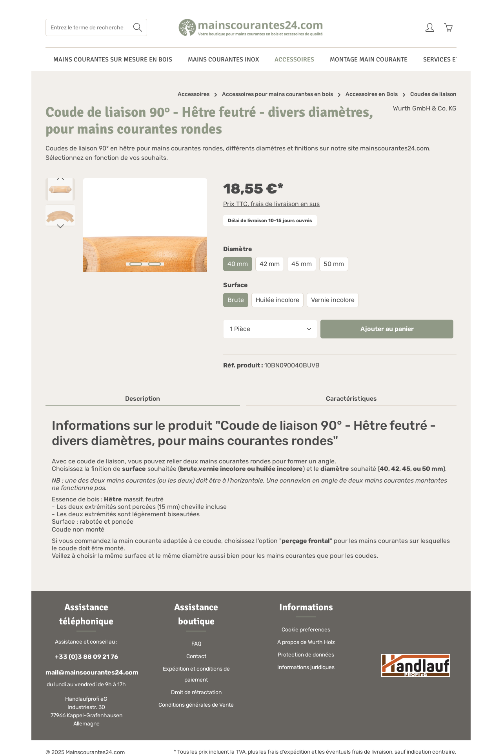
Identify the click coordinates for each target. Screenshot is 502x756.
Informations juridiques (306, 667)
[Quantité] (270, 329)
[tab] (142, 399)
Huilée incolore (277, 300)
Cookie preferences (306, 629)
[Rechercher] (138, 27)
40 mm (237, 264)
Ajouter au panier (387, 329)
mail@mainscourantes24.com (86, 672)
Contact (196, 656)
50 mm (334, 264)
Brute (235, 300)
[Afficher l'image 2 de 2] (154, 264)
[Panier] (448, 27)
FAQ (196, 643)
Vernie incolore (333, 300)
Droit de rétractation (196, 692)
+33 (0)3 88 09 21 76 (86, 656)
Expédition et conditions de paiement (196, 674)
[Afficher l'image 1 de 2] (135, 264)
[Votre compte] (429, 27)
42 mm (270, 264)
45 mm (301, 264)
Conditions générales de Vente (196, 705)
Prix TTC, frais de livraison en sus (271, 204)
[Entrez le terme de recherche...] (87, 27)
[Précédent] (60, 178)
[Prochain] (60, 226)
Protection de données (306, 654)
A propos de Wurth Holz (306, 642)
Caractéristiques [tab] (351, 398)
